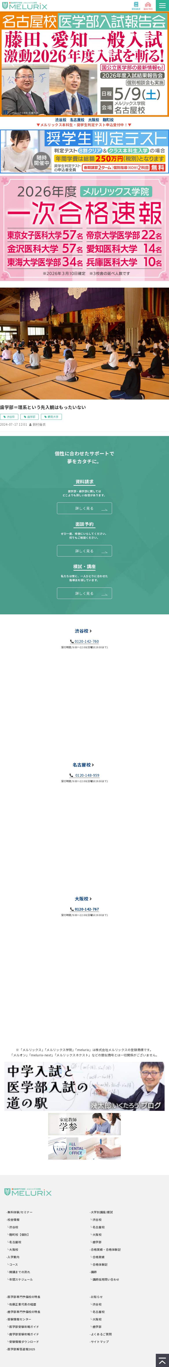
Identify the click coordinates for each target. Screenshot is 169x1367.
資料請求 (136, 9)
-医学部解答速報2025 (21, 1349)
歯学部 (31, 416)
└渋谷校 (12, 1227)
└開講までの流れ (18, 1272)
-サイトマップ (99, 1342)
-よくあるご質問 (101, 1334)
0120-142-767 (87, 909)
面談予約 (148, 9)
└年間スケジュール (20, 1279)
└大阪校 (12, 1249)
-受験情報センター (19, 1319)
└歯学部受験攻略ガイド (23, 1334)
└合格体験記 (99, 1264)
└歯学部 (96, 1242)
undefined (12, 64)
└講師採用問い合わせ (104, 1279)
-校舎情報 (13, 1219)
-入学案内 (13, 1257)
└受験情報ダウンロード (23, 1342)
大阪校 (93, 119)
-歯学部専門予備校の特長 (23, 1312)
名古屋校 (77, 119)
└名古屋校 (14, 1242)
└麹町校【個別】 (18, 1234)
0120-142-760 (87, 641)
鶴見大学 (53, 416)
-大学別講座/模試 (101, 1212)
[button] (162, 5)
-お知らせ (96, 1297)
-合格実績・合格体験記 (105, 1249)
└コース (12, 1264)
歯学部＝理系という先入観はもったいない (43, 407)
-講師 (93, 1272)
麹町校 (108, 119)
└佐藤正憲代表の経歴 (21, 1304)
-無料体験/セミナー (20, 1212)
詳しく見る (84, 508)
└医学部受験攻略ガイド (23, 1327)
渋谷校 (60, 119)
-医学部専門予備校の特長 (23, 1297)
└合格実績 (97, 1257)
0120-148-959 (86, 775)
